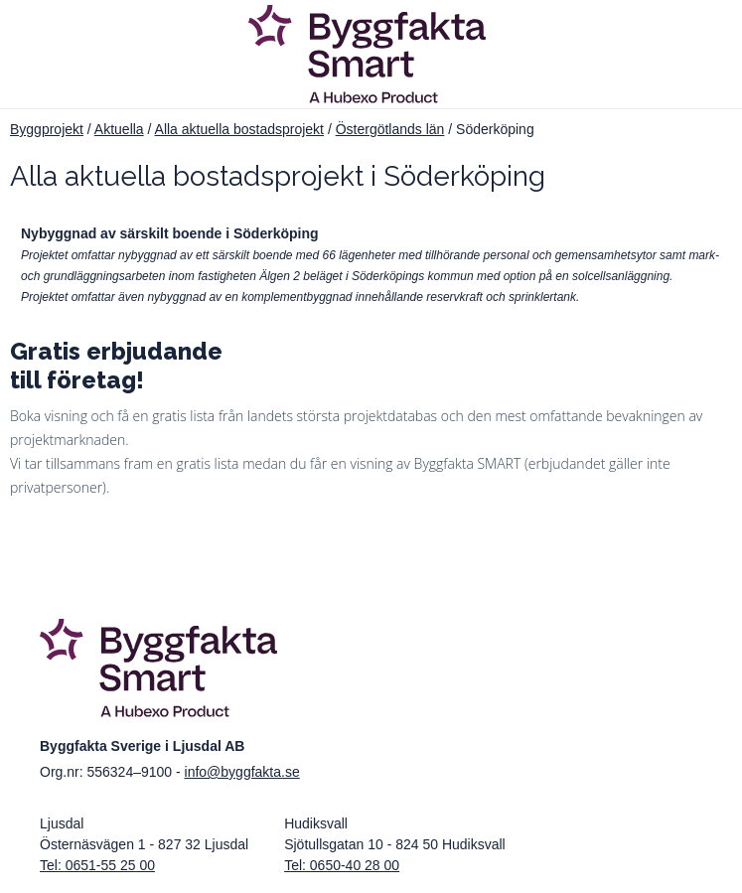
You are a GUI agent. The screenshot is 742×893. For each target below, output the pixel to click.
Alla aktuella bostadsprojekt (239, 129)
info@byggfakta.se (242, 772)
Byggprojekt (46, 129)
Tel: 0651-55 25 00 (97, 865)
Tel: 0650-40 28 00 (341, 865)
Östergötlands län (390, 129)
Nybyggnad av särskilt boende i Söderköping (170, 233)
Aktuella (119, 129)
